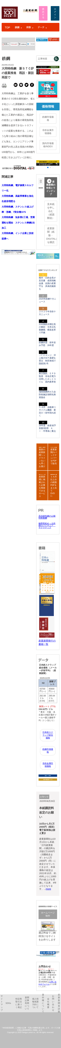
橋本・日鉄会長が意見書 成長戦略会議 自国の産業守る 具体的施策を (47, 283)
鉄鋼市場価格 (48, 118)
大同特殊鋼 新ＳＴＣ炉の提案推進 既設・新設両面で (18, 73)
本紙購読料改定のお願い (46, 812)
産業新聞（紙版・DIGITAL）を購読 (51, 235)
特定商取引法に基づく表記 (18, 1003)
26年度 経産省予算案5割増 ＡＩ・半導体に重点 (47, 428)
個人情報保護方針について (35, 1003)
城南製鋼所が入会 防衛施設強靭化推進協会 (48, 395)
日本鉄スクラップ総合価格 (47, 735)
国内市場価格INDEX (48, 145)
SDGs (8, 1003)
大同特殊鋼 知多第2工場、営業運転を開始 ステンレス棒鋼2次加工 (18, 222)
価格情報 (48, 106)
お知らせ (44, 797)
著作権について (43, 1003)
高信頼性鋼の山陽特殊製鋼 (47, 517)
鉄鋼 (6, 58)
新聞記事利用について (27, 1003)
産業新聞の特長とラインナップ (50, 187)
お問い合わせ (53, 1003)
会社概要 (48, 1003)
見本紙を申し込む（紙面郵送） (50, 211)
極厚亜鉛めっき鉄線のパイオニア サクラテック (47, 525)
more (48, 889)
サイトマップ (2, 1003)
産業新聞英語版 (59, 1003)
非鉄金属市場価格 (48, 132)
